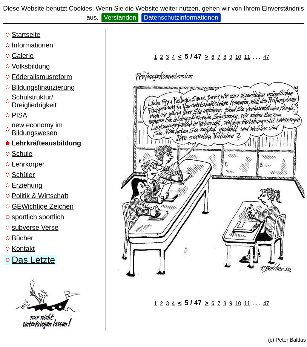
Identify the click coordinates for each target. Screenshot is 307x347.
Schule (22, 153)
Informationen (32, 45)
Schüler (23, 175)
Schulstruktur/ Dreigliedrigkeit (34, 101)
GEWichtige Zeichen (43, 206)
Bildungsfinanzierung (43, 87)
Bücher (22, 238)
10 (238, 57)
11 (247, 57)
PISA (19, 115)
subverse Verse (35, 227)
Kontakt (23, 248)
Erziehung (27, 185)
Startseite (26, 34)
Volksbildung (31, 66)
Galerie (23, 56)
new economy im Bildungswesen (37, 129)
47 (266, 57)
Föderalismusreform (42, 77)
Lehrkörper (28, 164)
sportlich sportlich (38, 217)
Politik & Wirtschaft (40, 196)
